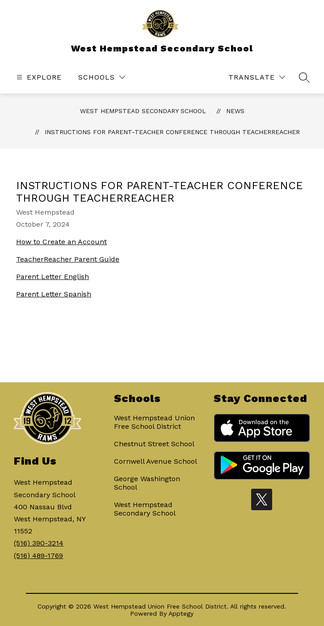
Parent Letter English (52, 276)
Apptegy (181, 613)
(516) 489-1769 (38, 555)
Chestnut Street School (154, 444)
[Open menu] (38, 77)
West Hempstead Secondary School (143, 110)
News (235, 110)
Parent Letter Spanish (53, 294)
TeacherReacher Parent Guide (67, 259)
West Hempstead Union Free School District (154, 422)
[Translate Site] (256, 77)
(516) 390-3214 (38, 543)
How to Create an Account (61, 241)
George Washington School (147, 482)
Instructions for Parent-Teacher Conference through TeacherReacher (172, 131)
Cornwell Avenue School (155, 461)
